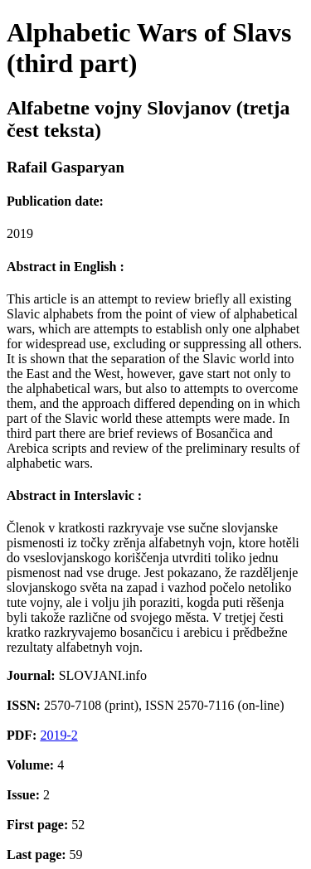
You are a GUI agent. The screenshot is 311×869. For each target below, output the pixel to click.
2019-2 (58, 735)
